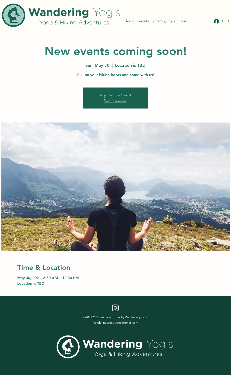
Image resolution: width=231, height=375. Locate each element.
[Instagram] (115, 307)
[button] (183, 21)
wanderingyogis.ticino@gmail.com (115, 322)
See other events (115, 100)
